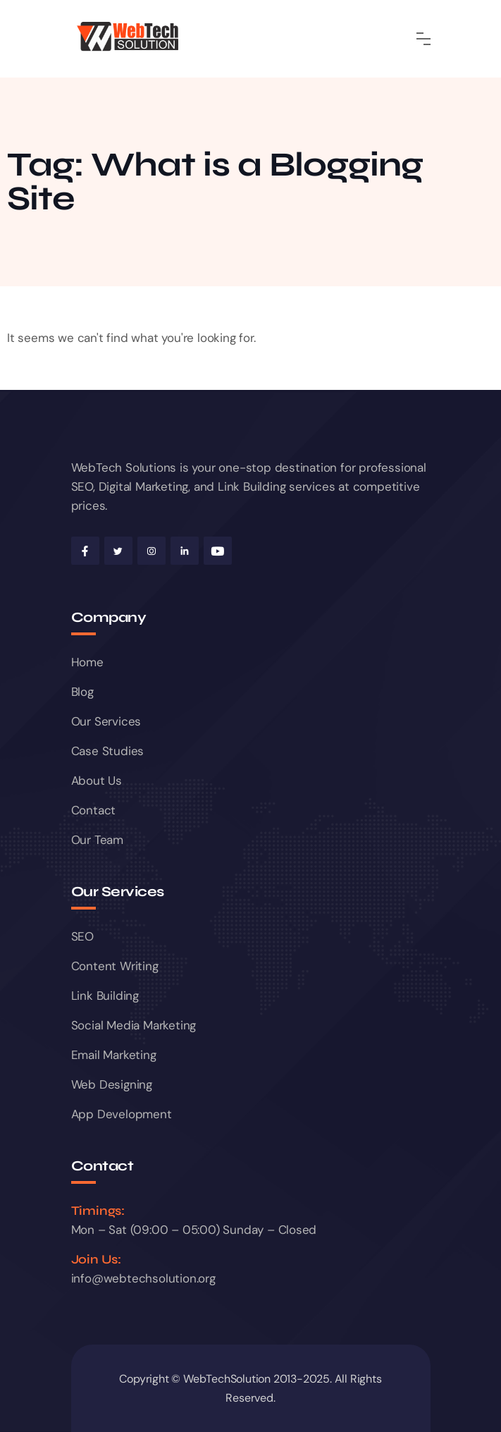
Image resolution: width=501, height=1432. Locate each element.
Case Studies (107, 751)
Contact (93, 810)
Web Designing (111, 1084)
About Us (96, 780)
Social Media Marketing (134, 1025)
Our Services (106, 721)
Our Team (97, 839)
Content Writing (115, 966)
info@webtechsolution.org (143, 1278)
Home (87, 662)
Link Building (105, 995)
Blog (82, 691)
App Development (121, 1114)
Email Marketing (113, 1055)
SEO (82, 936)
